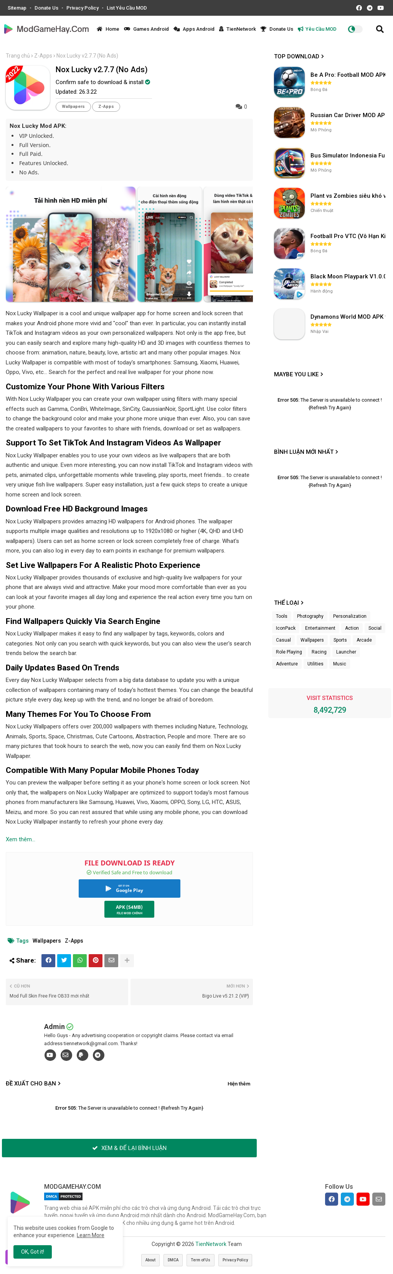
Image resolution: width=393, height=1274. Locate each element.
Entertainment (320, 628)
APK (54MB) (129, 907)
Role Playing (289, 652)
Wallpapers (73, 106)
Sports (340, 640)
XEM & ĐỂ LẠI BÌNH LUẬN (129, 1148)
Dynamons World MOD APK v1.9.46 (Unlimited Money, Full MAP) (348, 316)
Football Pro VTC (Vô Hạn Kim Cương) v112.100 (348, 236)
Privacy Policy (83, 8)
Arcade (364, 640)
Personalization (350, 616)
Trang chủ (18, 56)
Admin (54, 1027)
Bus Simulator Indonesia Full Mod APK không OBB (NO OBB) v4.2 (348, 155)
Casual (283, 640)
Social (374, 628)
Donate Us (47, 8)
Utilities (315, 664)
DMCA (173, 1260)
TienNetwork (237, 29)
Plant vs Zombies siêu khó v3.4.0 (348, 195)
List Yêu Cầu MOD (127, 8)
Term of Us (200, 1260)
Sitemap (18, 8)
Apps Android (194, 29)
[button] (380, 29)
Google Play (129, 890)
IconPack (286, 628)
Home (108, 29)
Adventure (287, 664)
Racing (319, 652)
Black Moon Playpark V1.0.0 (348, 276)
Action (352, 628)
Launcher (346, 652)
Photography (310, 616)
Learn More (90, 1235)
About (150, 1260)
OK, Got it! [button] (32, 1252)
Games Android (146, 29)
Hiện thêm (239, 1084)
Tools (281, 616)
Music (339, 664)
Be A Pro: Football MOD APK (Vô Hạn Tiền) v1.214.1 (348, 74)
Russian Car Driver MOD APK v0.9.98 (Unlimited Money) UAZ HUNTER (348, 115)
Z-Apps (43, 56)
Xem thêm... (20, 839)
